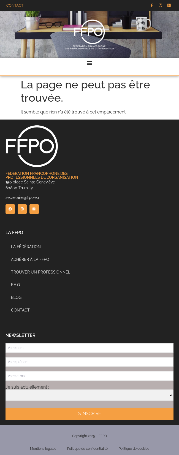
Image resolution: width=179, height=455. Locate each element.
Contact (20, 310)
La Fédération (26, 247)
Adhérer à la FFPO (30, 259)
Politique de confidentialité (87, 449)
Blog (16, 297)
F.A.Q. (16, 285)
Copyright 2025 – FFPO (89, 436)
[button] (89, 62)
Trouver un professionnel (40, 272)
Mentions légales (43, 449)
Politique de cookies (134, 449)
